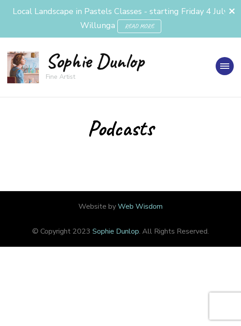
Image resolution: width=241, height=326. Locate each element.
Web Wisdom (140, 206)
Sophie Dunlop (95, 61)
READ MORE (139, 26)
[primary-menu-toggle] (225, 66)
